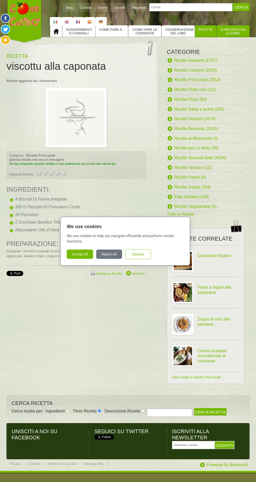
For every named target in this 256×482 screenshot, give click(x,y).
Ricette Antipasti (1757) (195, 60)
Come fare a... (112, 30)
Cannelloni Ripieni (214, 256)
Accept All (83, 254)
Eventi (103, 8)
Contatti (86, 8)
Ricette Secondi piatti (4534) (200, 158)
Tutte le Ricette (180, 214)
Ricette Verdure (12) (192, 167)
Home (56, 31)
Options (140, 254)
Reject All (111, 254)
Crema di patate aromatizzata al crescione (212, 356)
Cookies (34, 464)
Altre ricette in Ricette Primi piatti (196, 377)
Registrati (139, 8)
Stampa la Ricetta (109, 274)
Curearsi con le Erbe (233, 31)
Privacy (15, 464)
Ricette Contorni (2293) (195, 70)
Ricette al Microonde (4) (196, 138)
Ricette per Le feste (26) (196, 148)
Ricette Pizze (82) (190, 99)
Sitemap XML (94, 464)
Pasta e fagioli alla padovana (214, 290)
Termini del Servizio (62, 464)
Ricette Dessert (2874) (195, 119)
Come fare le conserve (144, 31)
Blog (69, 8)
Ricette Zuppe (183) (192, 187)
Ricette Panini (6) (190, 177)
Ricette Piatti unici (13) (195, 89)
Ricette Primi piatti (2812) (197, 80)
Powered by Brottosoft (227, 465)
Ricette (205, 30)
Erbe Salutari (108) (191, 197)
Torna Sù (138, 274)
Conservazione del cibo (179, 31)
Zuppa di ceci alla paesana (214, 321)
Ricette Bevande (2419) (196, 128)
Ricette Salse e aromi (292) (199, 109)
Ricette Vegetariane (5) (195, 206)
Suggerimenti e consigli (79, 31)
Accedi (120, 8)
